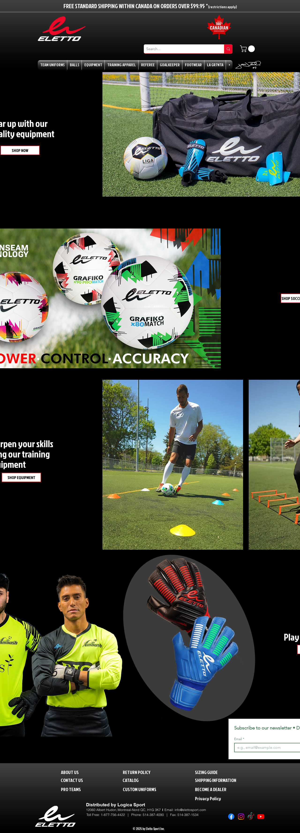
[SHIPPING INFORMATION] (224, 780)
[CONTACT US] (76, 780)
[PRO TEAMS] (75, 789)
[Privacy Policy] (217, 798)
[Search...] (180, 48)
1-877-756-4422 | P (117, 815)
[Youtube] (261, 816)
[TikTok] (251, 816)
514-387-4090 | (156, 815)
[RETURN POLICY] (144, 772)
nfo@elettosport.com (190, 810)
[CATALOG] (134, 780)
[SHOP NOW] (20, 150)
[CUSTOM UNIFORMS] (146, 789)
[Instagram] (241, 816)
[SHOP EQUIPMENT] (21, 477)
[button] (248, 48)
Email (239, 739)
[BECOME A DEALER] (217, 789)
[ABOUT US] (73, 772)
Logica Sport (131, 804)
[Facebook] (231, 816)
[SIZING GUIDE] (211, 772)
